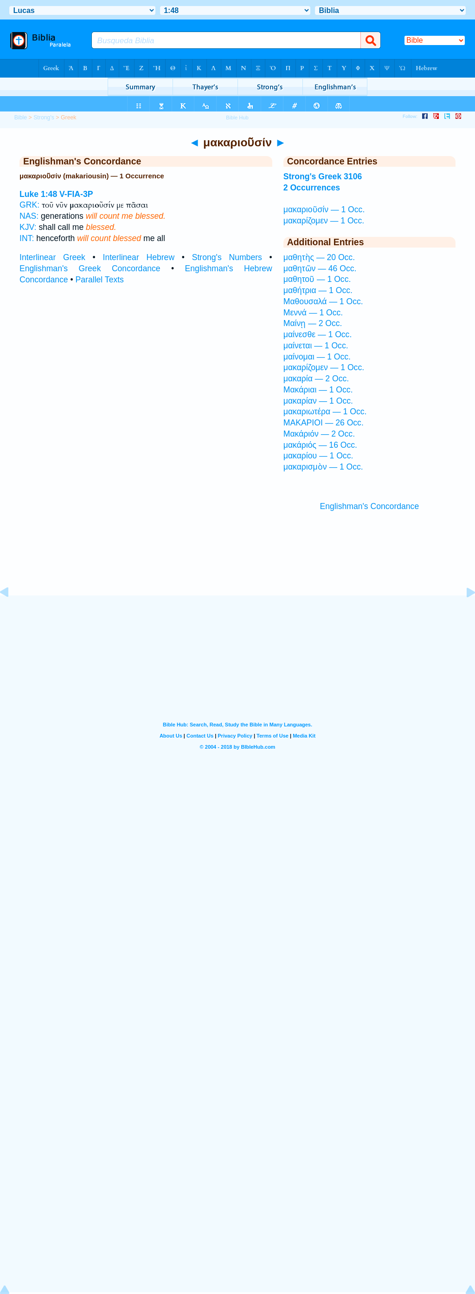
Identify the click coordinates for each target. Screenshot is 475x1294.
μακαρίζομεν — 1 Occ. (323, 220)
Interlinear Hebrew (139, 257)
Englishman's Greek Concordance (89, 268)
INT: (26, 238)
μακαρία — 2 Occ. (316, 378)
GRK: (29, 204)
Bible (20, 117)
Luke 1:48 (38, 194)
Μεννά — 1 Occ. (313, 312)
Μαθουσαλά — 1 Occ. (323, 301)
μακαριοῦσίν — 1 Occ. (324, 209)
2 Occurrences (311, 187)
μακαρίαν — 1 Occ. (318, 400)
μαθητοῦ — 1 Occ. (317, 279)
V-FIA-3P (76, 194)
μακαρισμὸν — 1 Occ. (323, 466)
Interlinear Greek (52, 257)
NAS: (29, 216)
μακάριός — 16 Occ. (320, 445)
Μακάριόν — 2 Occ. (319, 433)
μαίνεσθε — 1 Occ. (317, 334)
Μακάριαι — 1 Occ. (318, 389)
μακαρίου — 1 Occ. (318, 455)
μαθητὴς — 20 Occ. (319, 257)
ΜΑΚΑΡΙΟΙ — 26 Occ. (323, 422)
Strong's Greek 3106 (322, 176)
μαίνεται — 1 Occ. (315, 345)
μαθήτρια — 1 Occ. (318, 290)
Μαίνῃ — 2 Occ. (312, 323)
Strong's (43, 117)
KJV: (28, 227)
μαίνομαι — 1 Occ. (317, 356)
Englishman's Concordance (369, 506)
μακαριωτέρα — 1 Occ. (325, 411)
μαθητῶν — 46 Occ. (320, 268)
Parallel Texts (100, 279)
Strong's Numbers (227, 257)
